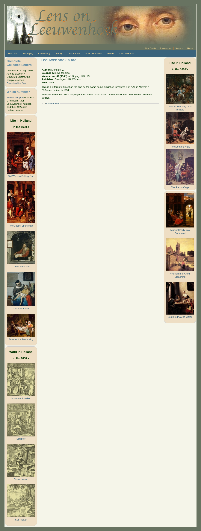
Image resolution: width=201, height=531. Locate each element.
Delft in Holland (127, 53)
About (190, 48)
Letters (110, 53)
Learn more (52, 103)
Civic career (74, 53)
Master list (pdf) (15, 97)
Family (58, 53)
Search (179, 48)
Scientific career (93, 53)
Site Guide (150, 48)
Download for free (16, 83)
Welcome (12, 53)
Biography (28, 53)
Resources (166, 48)
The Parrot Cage (180, 187)
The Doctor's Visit (180, 146)
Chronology (44, 53)
